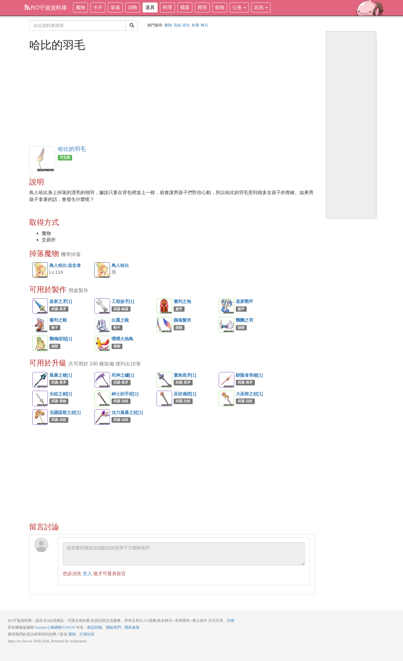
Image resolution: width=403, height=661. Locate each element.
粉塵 (195, 25)
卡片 (98, 7)
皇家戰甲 (226, 306)
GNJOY (69, 627)
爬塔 (202, 7)
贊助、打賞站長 (81, 634)
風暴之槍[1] (40, 380)
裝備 (115, 7)
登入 (87, 573)
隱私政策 (132, 627)
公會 (239, 7)
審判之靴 (40, 325)
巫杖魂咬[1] (164, 398)
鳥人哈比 (102, 270)
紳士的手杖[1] (102, 398)
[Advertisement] (172, 98)
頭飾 (132, 7)
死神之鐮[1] (102, 380)
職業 (185, 7)
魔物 (80, 7)
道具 (150, 7)
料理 (167, 7)
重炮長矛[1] (164, 380)
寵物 (219, 7)
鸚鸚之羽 (226, 325)
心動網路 (54, 627)
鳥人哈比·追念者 (40, 270)
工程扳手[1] (102, 306)
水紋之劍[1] (40, 398)
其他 (261, 7)
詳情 (230, 620)
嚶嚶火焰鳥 (102, 343)
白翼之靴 (102, 325)
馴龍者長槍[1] (226, 380)
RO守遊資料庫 (46, 8)
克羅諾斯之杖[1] (40, 417)
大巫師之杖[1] (226, 398)
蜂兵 (204, 25)
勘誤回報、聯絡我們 (104, 627)
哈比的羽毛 (72, 149)
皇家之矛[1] (40, 306)
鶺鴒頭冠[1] (40, 343)
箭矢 (186, 25)
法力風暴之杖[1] (102, 417)
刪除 (168, 25)
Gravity (40, 627)
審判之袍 (164, 306)
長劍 (177, 25)
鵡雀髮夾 (164, 325)
